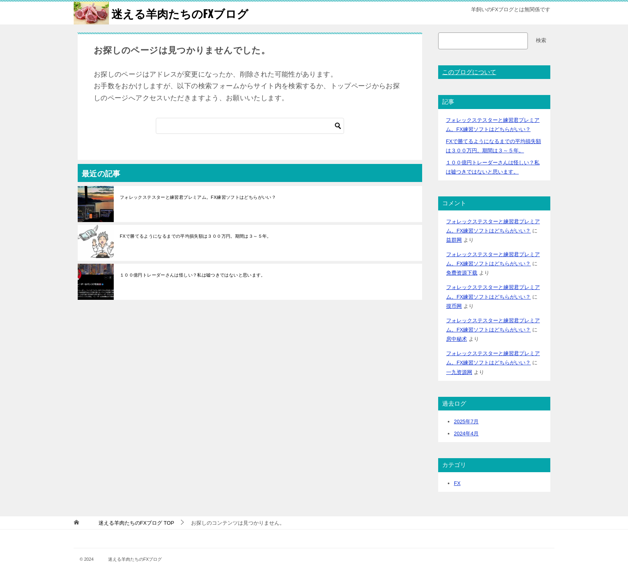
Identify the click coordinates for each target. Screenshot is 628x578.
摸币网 (454, 306)
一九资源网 (459, 372)
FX (457, 483)
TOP (128, 523)
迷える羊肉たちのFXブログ (163, 13)
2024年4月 (466, 433)
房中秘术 (456, 339)
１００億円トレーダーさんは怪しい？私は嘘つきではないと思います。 (193, 275)
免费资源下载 (461, 273)
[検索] (250, 126)
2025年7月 (466, 421)
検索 (541, 40)
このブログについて (469, 72)
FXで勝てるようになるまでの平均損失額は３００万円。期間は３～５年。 (196, 236)
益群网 (454, 240)
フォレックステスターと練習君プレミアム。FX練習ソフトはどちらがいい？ (198, 197)
